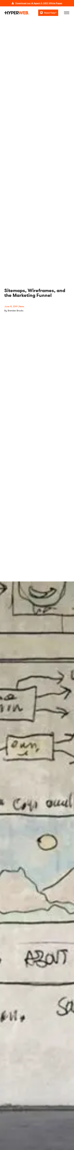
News (21, 306)
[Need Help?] (48, 13)
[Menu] (66, 13)
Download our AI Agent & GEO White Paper (38, 3)
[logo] (16, 12)
